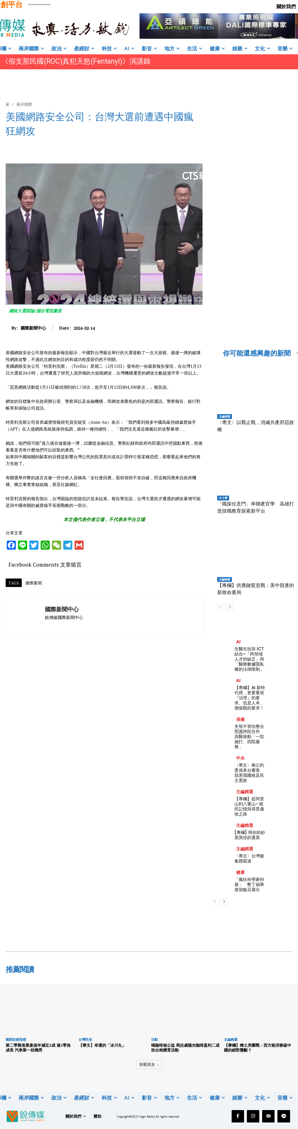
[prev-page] (220, 607)
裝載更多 (149, 1064)
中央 (240, 758)
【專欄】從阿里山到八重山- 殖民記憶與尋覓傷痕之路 (249, 806)
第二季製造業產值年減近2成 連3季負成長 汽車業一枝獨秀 (38, 1047)
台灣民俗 (85, 1039)
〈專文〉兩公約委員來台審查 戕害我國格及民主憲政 (249, 772)
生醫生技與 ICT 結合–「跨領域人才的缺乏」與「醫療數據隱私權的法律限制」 (249, 659)
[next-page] (229, 607)
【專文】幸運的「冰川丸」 (102, 1045)
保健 (240, 719)
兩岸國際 (24, 104)
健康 (240, 872)
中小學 (223, 498)
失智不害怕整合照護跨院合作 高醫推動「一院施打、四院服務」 (249, 736)
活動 (154, 1039)
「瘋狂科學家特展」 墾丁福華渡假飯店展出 (249, 884)
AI (238, 642)
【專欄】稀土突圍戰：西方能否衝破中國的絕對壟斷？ (257, 1047)
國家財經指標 (16, 1039)
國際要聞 (33, 583)
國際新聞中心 (33, 327)
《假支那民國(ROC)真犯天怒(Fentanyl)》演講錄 (76, 61)
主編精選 (224, 416)
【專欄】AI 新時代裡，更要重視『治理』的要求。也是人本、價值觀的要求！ (249, 698)
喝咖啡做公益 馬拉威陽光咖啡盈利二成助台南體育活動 (185, 1047)
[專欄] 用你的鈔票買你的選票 (249, 834)
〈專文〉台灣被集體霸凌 (249, 858)
